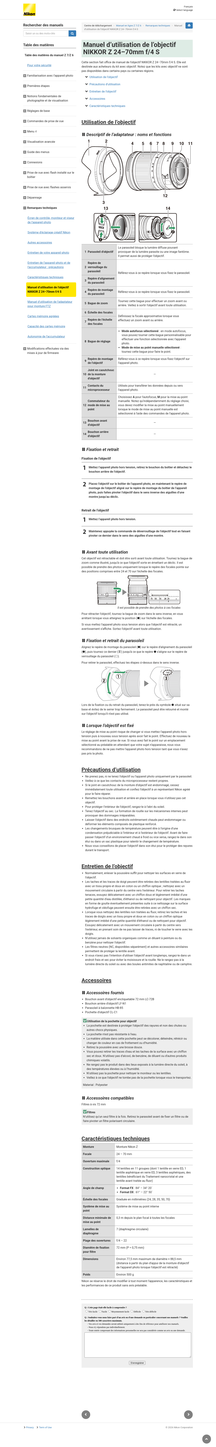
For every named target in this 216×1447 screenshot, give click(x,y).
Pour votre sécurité (39, 65)
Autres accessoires (40, 242)
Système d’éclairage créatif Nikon (49, 232)
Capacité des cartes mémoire (46, 326)
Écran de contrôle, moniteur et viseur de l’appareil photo (51, 220)
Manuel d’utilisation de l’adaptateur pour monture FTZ (50, 304)
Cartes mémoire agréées (43, 316)
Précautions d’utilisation (105, 84)
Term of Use (45, 1427)
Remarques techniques (158, 25)
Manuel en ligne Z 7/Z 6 (128, 25)
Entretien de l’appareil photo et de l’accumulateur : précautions (49, 265)
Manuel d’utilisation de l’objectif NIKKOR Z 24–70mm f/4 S (48, 289)
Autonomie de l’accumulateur (46, 336)
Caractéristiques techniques (46, 277)
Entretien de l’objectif (103, 91)
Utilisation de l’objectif (104, 77)
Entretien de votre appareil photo (48, 252)
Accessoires (97, 98)
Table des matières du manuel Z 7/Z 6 (49, 55)
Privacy (30, 1427)
